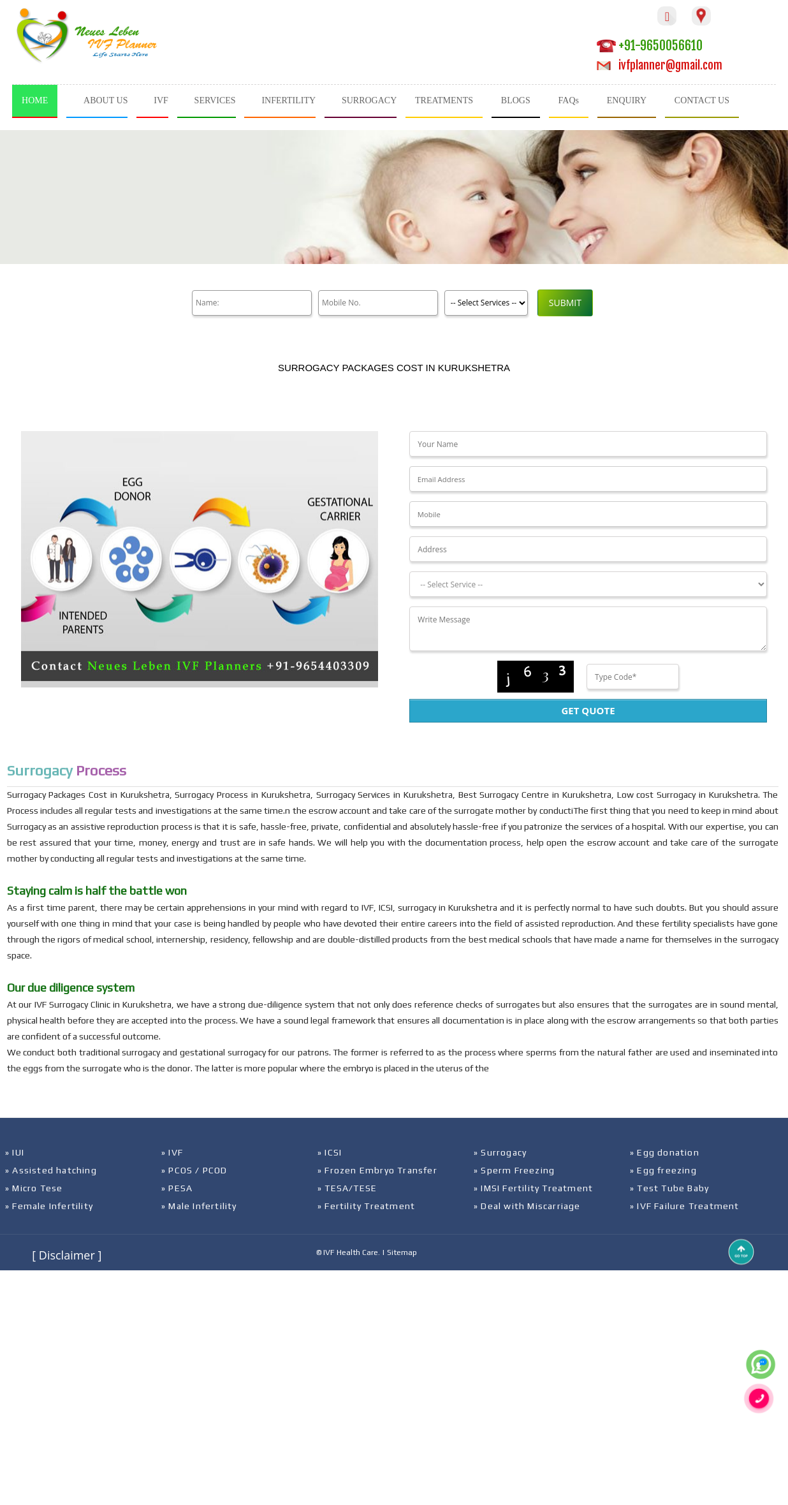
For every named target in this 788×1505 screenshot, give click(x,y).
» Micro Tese (33, 1188)
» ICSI (329, 1152)
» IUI (14, 1152)
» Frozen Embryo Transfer (377, 1170)
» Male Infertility (199, 1206)
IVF (161, 100)
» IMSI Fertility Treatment (533, 1188)
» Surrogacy (500, 1152)
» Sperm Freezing (514, 1170)
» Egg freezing (663, 1170)
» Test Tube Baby (669, 1188)
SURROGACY (369, 100)
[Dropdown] (587, 584)
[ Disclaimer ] (66, 1255)
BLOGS (515, 100)
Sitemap (402, 1252)
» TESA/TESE (347, 1188)
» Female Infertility (49, 1206)
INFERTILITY (288, 100)
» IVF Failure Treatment (685, 1206)
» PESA (177, 1188)
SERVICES (215, 100)
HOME (35, 100)
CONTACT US (702, 100)
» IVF (172, 1152)
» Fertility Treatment (366, 1206)
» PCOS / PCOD (194, 1170)
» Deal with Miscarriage (527, 1206)
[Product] (481, 303)
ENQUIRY (626, 100)
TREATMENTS (444, 100)
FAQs (568, 100)
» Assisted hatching (51, 1170)
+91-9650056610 (650, 46)
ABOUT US (106, 100)
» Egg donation (664, 1152)
